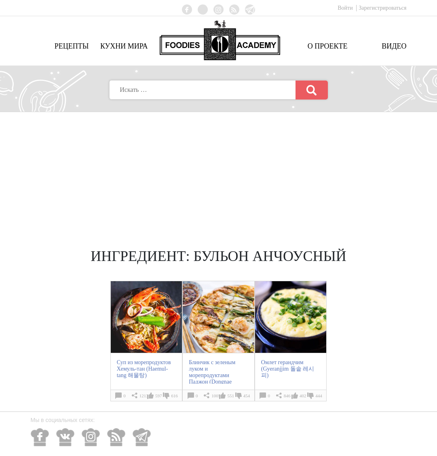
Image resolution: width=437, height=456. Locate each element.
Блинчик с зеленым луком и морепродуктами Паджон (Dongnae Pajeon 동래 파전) (212, 375)
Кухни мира (124, 46)
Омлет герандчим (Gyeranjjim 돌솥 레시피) (287, 368)
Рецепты (72, 46)
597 (158, 395)
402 (303, 395)
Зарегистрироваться (382, 8)
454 (246, 395)
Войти (346, 8)
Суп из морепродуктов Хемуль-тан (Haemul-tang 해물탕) (144, 368)
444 (318, 395)
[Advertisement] (219, 172)
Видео (394, 46)
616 (174, 395)
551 (230, 395)
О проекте (328, 46)
